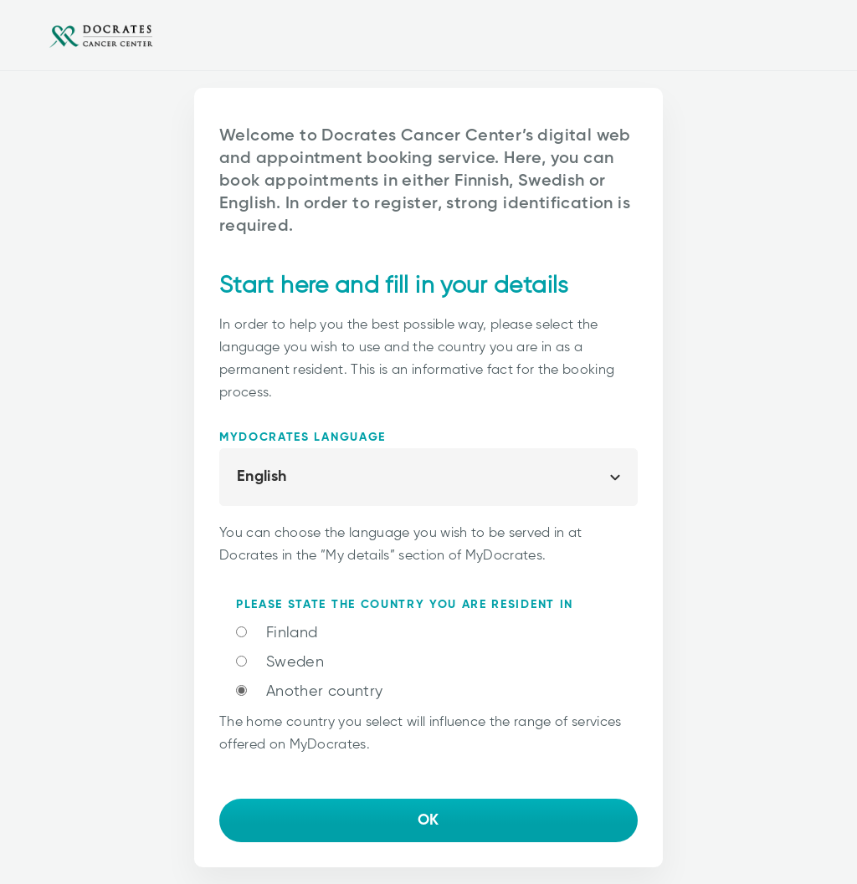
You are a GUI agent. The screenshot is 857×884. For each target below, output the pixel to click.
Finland (292, 633)
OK (428, 820)
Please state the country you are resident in (404, 605)
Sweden (295, 662)
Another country (324, 691)
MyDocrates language (302, 437)
